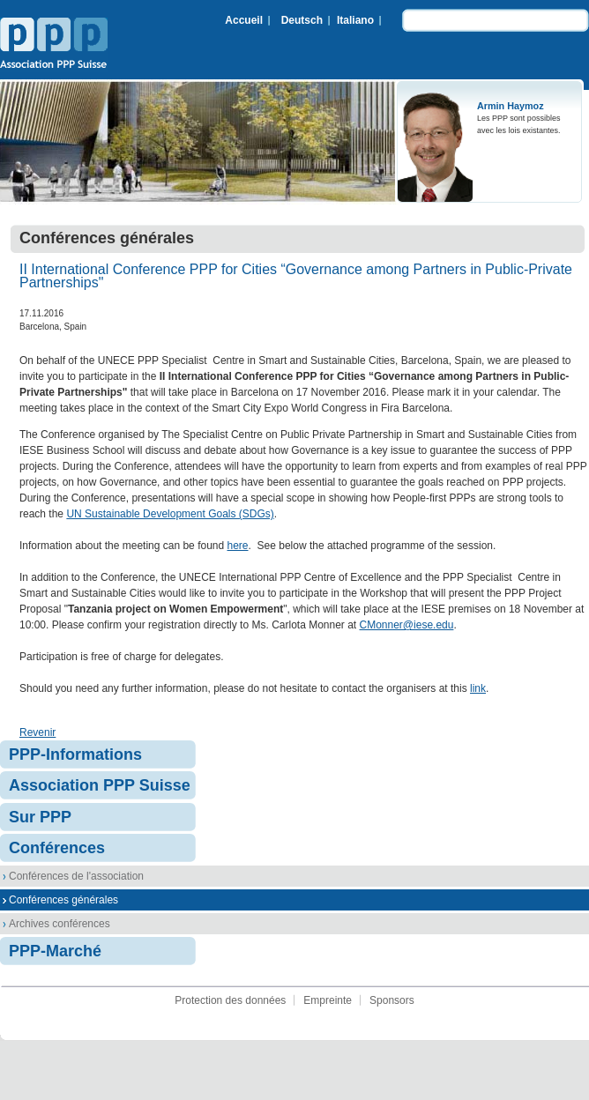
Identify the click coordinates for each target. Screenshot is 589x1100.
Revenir (37, 732)
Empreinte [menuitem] (327, 1000)
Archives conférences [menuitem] (59, 924)
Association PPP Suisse (54, 45)
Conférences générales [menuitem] (63, 900)
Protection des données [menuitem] (230, 1000)
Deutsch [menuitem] (302, 20)
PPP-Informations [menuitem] (75, 754)
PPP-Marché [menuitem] (55, 951)
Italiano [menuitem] (355, 20)
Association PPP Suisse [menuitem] (99, 785)
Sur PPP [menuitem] (40, 817)
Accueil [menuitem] (244, 20)
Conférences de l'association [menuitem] (76, 876)
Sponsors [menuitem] (391, 1000)
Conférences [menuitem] (57, 848)
